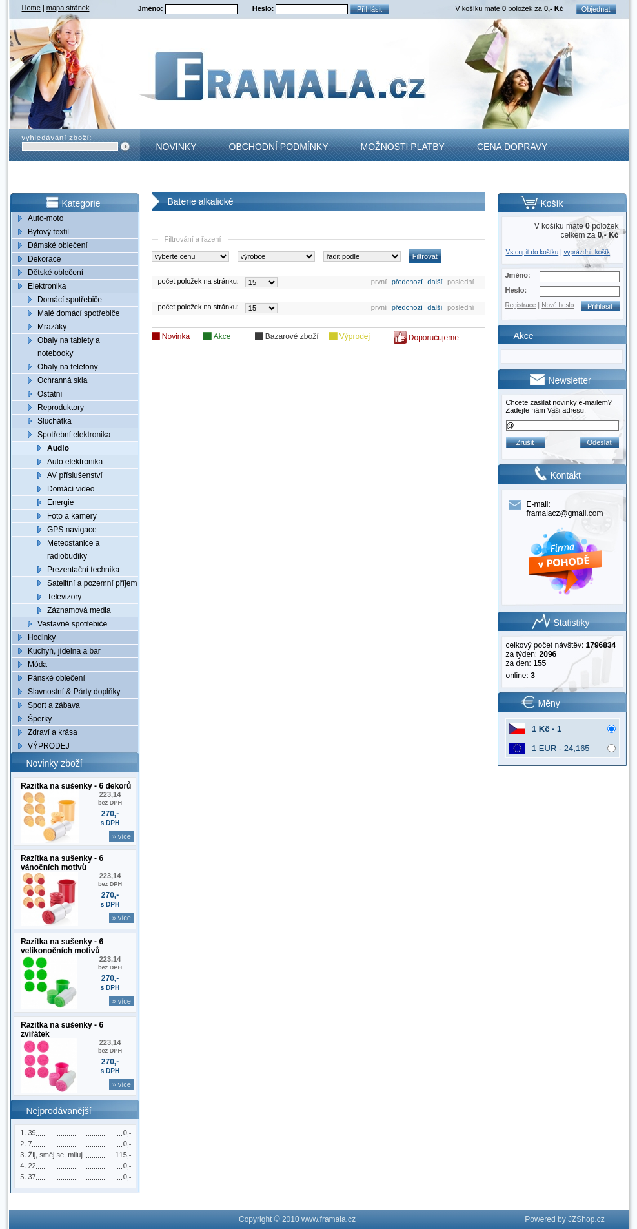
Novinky (176, 146)
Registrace (520, 305)
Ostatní (50, 393)
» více (121, 836)
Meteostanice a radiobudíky (73, 550)
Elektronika (47, 286)
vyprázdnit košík (586, 252)
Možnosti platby (403, 146)
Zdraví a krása (52, 732)
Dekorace (44, 258)
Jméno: (151, 8)
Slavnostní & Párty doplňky (74, 691)
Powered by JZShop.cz (564, 1219)
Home (31, 8)
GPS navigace (72, 529)
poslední (460, 281)
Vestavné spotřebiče (72, 623)
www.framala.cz (328, 1219)
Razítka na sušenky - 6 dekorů (76, 785)
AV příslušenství (75, 475)
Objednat (596, 9)
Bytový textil (48, 231)
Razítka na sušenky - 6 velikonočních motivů (62, 946)
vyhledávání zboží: (57, 137)
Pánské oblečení (56, 678)
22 (32, 1166)
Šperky (40, 718)
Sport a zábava (54, 705)
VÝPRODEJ (49, 745)
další (434, 281)
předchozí (407, 281)
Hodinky (42, 637)
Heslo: (264, 8)
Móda (37, 664)
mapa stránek (68, 8)
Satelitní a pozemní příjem (92, 583)
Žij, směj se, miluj (55, 1155)
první (379, 281)
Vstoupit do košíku (532, 252)
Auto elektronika (75, 461)
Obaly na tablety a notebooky (68, 347)
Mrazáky (51, 326)
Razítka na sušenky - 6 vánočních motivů (62, 863)
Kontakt (177, 178)
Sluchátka (54, 421)
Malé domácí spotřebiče (78, 313)
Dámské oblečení (58, 245)
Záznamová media (79, 610)
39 (32, 1133)
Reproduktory (60, 407)
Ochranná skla (62, 380)
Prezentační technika (83, 569)
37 (32, 1177)
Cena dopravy (512, 146)
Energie (60, 502)
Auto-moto (45, 218)
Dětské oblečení (55, 272)
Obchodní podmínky (279, 146)
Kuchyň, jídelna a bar (64, 651)
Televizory (64, 596)
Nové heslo (557, 305)
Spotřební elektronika (73, 434)
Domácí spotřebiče (69, 299)
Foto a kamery (72, 516)
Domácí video (70, 488)
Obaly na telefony (67, 366)
